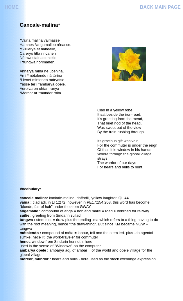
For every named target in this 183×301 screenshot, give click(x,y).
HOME (12, 7)
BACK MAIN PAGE (160, 7)
